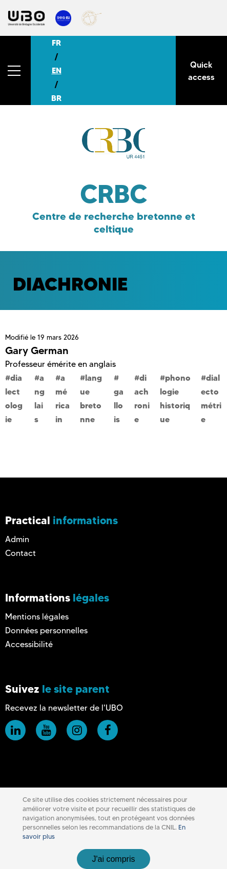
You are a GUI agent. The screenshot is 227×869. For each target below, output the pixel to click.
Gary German (37, 350)
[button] (15, 70)
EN (56, 70)
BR (56, 98)
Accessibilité (29, 644)
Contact (20, 553)
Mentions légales (37, 617)
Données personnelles (46, 630)
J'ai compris (113, 859)
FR (56, 43)
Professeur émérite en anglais (60, 364)
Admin (17, 539)
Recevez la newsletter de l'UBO (64, 708)
